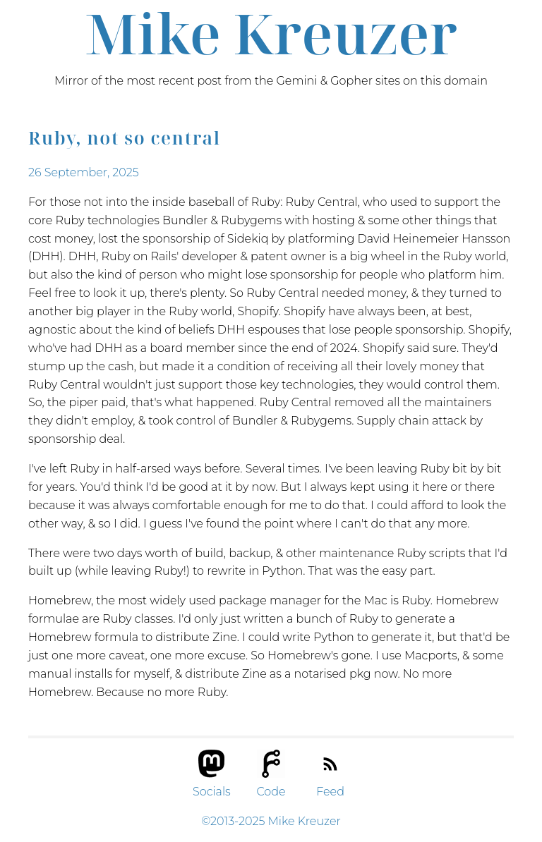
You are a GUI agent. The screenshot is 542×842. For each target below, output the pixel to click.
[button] (213, 758)
